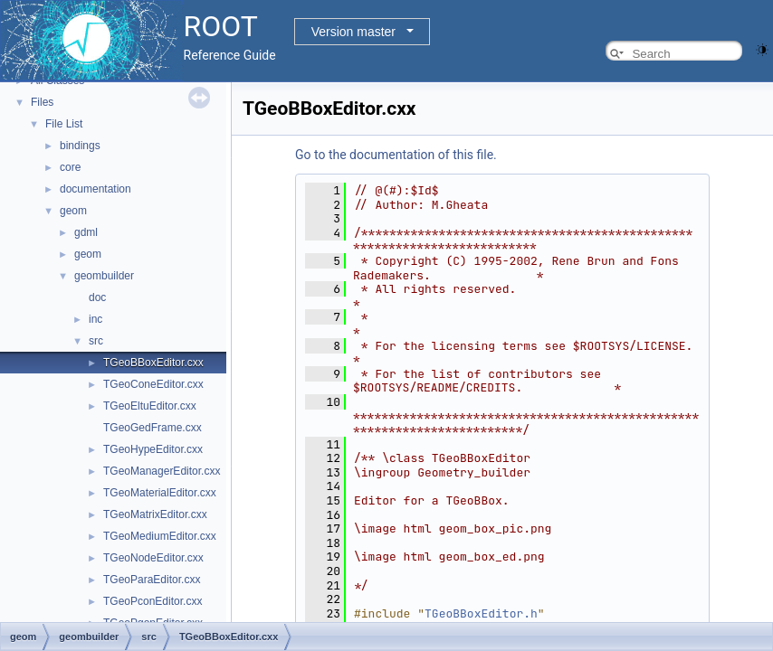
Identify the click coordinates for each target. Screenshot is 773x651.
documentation (95, 189)
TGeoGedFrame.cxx (152, 427)
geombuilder (104, 275)
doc (97, 297)
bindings (80, 145)
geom (73, 210)
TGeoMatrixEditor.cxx (155, 514)
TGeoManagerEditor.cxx (161, 471)
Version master (353, 31)
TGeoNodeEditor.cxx (153, 558)
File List (63, 124)
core (70, 167)
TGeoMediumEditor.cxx (159, 536)
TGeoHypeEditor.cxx (153, 449)
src (96, 341)
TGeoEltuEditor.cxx (149, 406)
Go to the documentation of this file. (396, 154)
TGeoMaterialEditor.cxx (159, 492)
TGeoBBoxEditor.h (481, 613)
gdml (86, 232)
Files (42, 102)
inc (95, 319)
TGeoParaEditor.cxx (151, 579)
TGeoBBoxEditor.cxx (153, 362)
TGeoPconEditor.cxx (152, 601)
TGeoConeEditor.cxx (153, 384)
